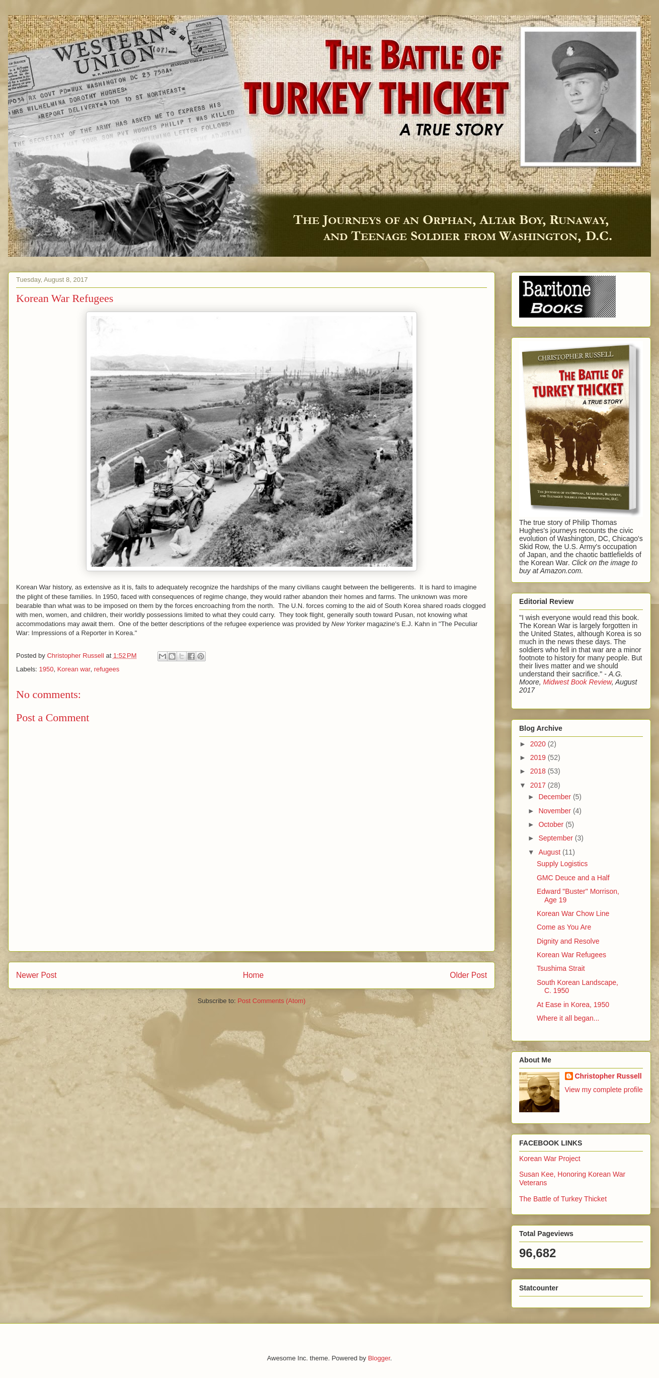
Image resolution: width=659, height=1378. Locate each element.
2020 (539, 744)
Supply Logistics (562, 864)
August (550, 852)
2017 (539, 785)
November (555, 811)
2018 (539, 771)
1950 (46, 669)
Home (253, 975)
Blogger (379, 1358)
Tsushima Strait (561, 968)
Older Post (468, 975)
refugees (107, 669)
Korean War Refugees (571, 955)
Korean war (74, 669)
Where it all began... (568, 1018)
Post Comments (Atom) (271, 1001)
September (556, 838)
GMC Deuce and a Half (573, 878)
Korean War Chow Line (573, 913)
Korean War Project (550, 1159)
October (551, 824)
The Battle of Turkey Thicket (563, 1199)
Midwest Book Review (577, 682)
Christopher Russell (608, 1076)
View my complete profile (604, 1090)
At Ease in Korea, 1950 (573, 1005)
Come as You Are (564, 927)
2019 (539, 757)
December (555, 797)
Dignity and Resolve (568, 941)
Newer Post (36, 975)
